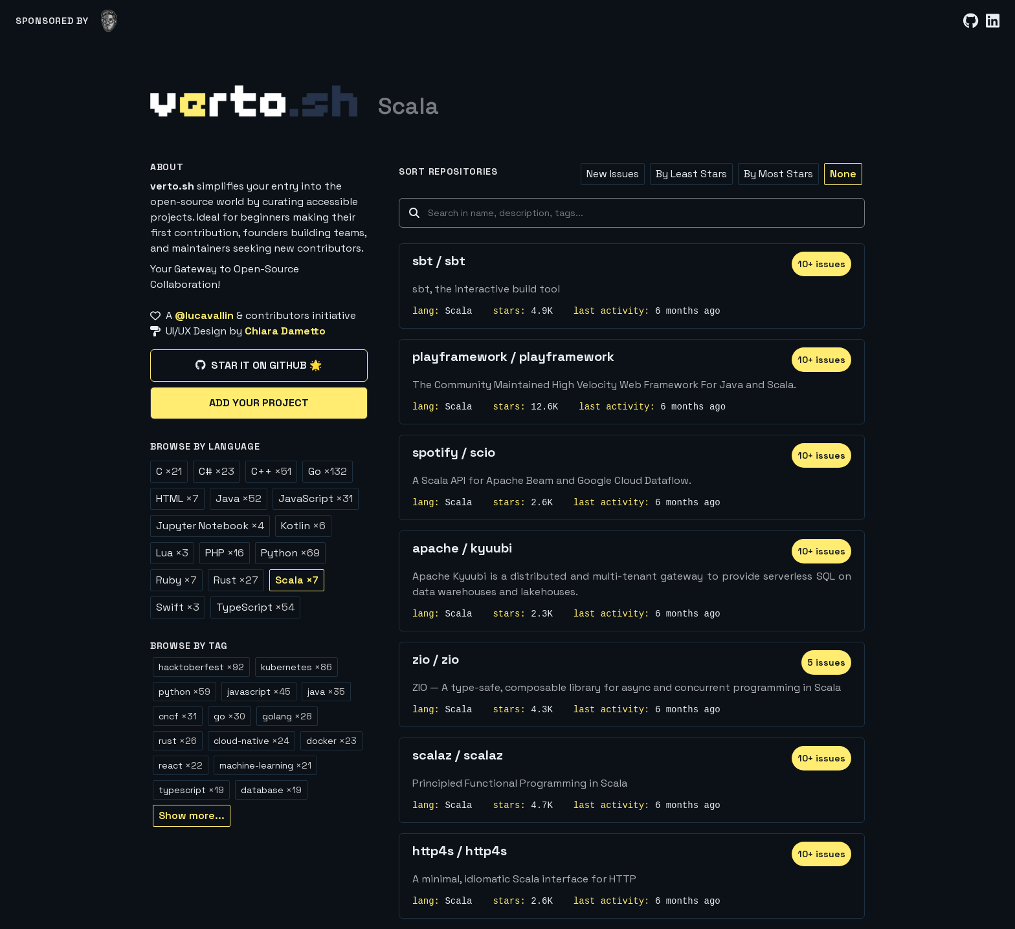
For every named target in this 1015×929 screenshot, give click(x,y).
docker (331, 741)
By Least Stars (691, 173)
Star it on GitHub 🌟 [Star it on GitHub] (258, 365)
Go (327, 471)
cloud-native (251, 741)
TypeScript (255, 607)
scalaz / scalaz (457, 755)
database (271, 790)
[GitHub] (970, 21)
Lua (172, 553)
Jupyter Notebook (210, 525)
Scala (296, 580)
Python (290, 553)
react (181, 765)
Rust (236, 580)
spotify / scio (453, 452)
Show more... (192, 815)
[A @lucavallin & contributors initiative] (259, 315)
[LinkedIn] (992, 21)
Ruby (176, 580)
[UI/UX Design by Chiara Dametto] (259, 331)
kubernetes (296, 667)
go (229, 716)
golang (287, 716)
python (184, 691)
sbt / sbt (438, 260)
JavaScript (315, 498)
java (326, 691)
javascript (259, 691)
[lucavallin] (109, 21)
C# (216, 471)
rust (178, 741)
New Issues (612, 173)
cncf (178, 716)
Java (239, 498)
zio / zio (435, 659)
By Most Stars (778, 173)
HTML (177, 498)
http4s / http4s (459, 850)
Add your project (259, 403)
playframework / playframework (513, 356)
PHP (224, 553)
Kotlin (303, 525)
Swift (177, 607)
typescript (191, 790)
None (843, 173)
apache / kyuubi (462, 548)
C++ (271, 471)
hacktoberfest (201, 667)
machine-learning (265, 765)
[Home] (253, 100)
